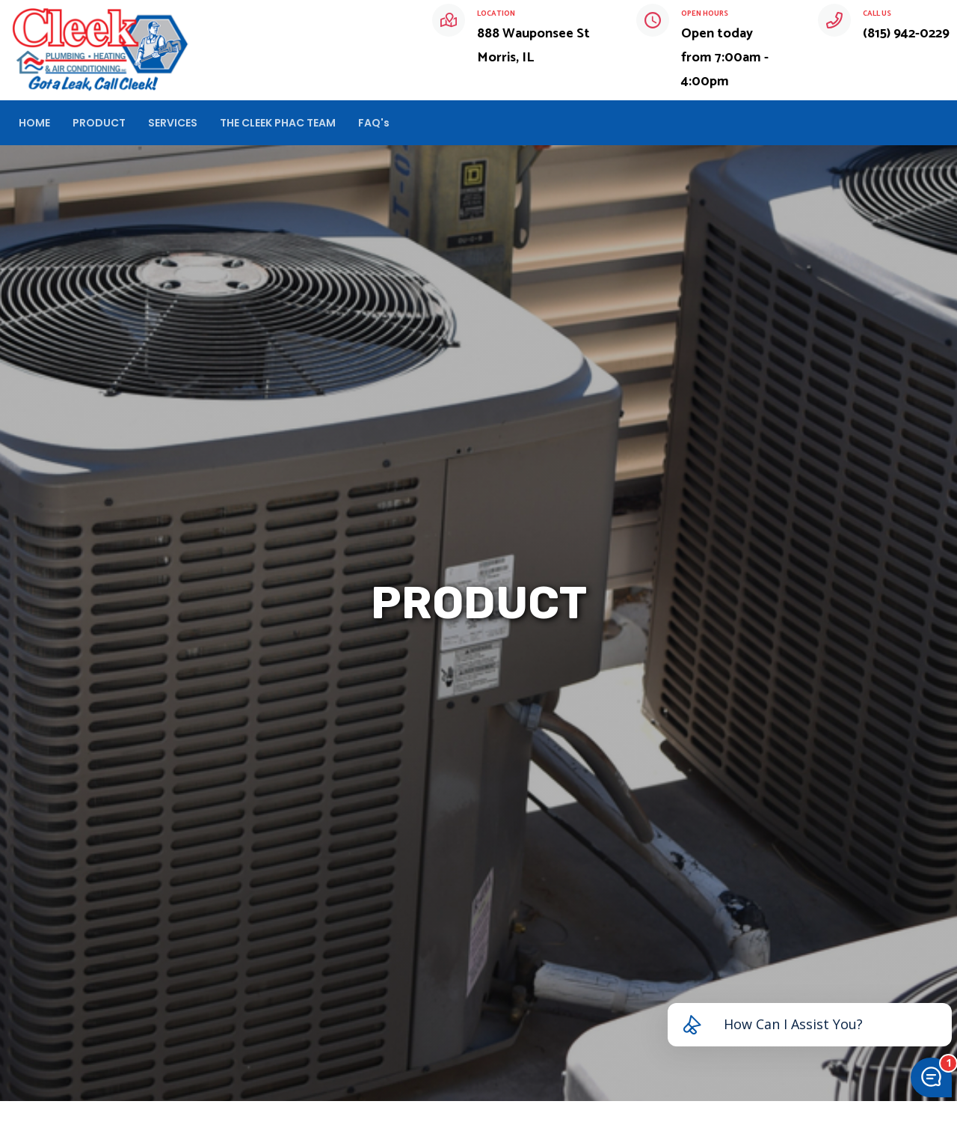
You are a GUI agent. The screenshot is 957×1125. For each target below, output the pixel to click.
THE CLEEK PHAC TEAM (278, 122)
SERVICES (172, 122)
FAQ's (374, 122)
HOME (34, 122)
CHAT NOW (900, 123)
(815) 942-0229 (906, 33)
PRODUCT (99, 122)
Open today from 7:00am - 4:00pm (725, 57)
